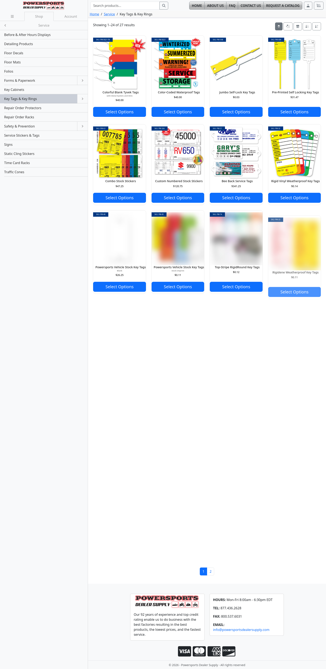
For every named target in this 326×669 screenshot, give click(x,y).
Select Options (120, 112)
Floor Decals (13, 53)
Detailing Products (18, 44)
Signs (8, 144)
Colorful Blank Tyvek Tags (120, 92)
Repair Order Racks (19, 117)
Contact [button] (251, 5)
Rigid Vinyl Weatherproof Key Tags (295, 181)
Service (109, 14)
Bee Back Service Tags (237, 181)
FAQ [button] (232, 5)
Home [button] (197, 5)
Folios (8, 71)
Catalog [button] (283, 5)
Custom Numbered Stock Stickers (179, 181)
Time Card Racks (17, 163)
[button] (308, 6)
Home (94, 14)
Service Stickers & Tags (22, 135)
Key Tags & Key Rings (20, 98)
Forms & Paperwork (19, 80)
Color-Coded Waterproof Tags (179, 92)
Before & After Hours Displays (27, 34)
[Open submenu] (82, 80)
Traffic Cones (14, 172)
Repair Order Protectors (22, 108)
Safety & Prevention (19, 126)
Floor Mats (12, 62)
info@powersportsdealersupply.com (241, 629)
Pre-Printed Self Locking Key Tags (295, 92)
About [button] (215, 5)
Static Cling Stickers (19, 153)
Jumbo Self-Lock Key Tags (237, 92)
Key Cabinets (14, 89)
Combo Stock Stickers (120, 181)
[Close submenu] (5, 25)
